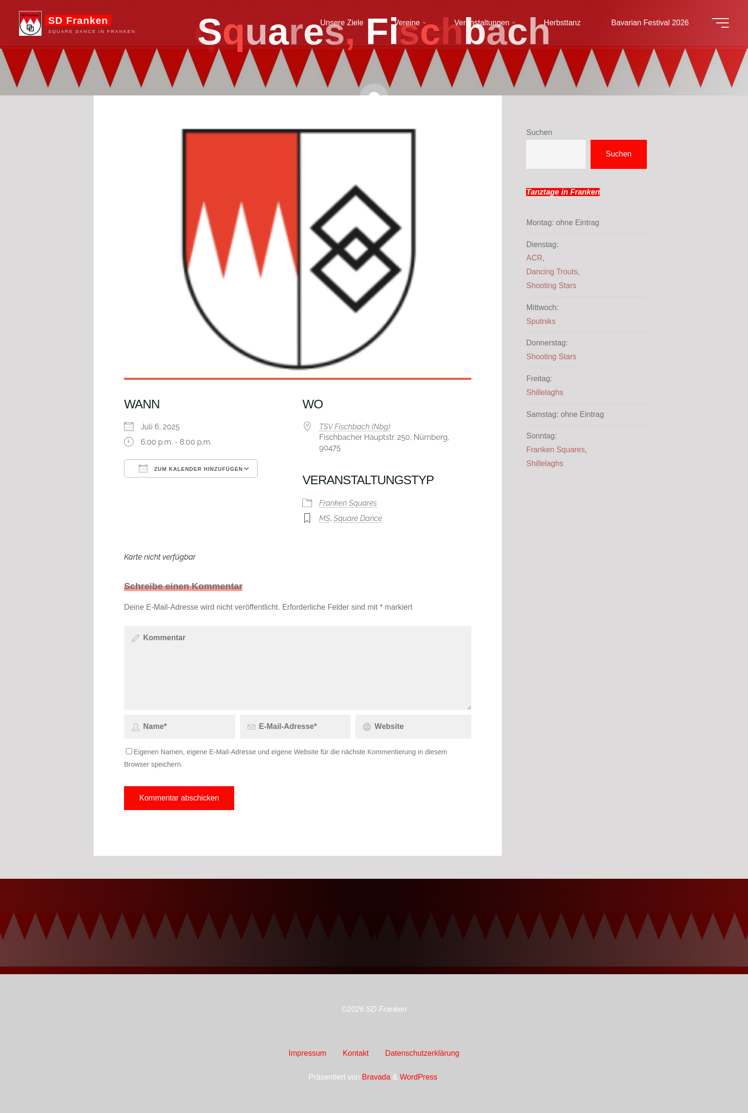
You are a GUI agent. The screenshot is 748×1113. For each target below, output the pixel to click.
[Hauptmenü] (720, 23)
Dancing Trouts (552, 272)
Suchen (539, 132)
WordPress (418, 1077)
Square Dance (358, 518)
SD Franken (78, 20)
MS (324, 518)
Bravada (375, 1077)
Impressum (307, 1053)
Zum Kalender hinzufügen (191, 468)
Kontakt (356, 1053)
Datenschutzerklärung (422, 1053)
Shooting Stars (551, 285)
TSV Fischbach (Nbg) (354, 426)
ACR (534, 258)
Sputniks (540, 321)
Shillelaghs (544, 392)
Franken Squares (348, 503)
